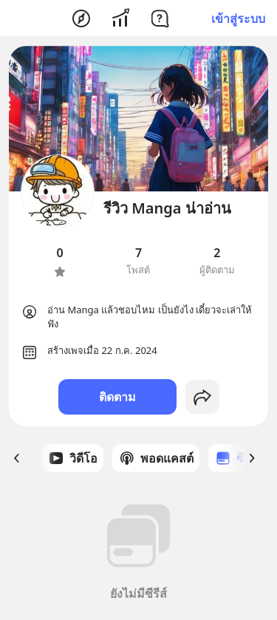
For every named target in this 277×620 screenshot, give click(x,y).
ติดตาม (117, 397)
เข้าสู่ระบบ (238, 18)
